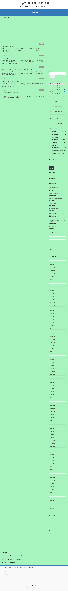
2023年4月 (52, 359)
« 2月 (50, 96)
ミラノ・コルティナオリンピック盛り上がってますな (57, 214)
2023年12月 (52, 336)
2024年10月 (52, 308)
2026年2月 (52, 262)
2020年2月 (52, 469)
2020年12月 (52, 440)
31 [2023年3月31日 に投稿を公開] (59, 93)
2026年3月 (52, 259)
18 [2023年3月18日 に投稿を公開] (62, 89)
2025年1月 (52, 299)
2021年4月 (52, 429)
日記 (51, 246)
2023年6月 (52, 354)
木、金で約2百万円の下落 (10, 93)
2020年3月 (52, 466)
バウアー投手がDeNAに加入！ (11, 81)
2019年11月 (52, 477)
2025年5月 (52, 288)
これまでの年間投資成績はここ (11, 562)
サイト (50, 523)
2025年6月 (52, 285)
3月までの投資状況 (8, 47)
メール (52, 515)
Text (51, 160)
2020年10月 (52, 446)
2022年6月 (52, 388)
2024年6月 (52, 319)
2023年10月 (52, 342)
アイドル (51, 235)
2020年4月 (52, 463)
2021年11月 (52, 408)
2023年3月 (52, 362)
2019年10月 (52, 480)
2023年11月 (52, 339)
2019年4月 (52, 498)
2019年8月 (52, 486)
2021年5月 (52, 426)
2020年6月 (52, 457)
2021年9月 (52, 414)
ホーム (4, 567)
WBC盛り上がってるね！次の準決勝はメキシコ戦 (17, 70)
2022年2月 (52, 400)
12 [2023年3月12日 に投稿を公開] (64, 87)
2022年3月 (52, 397)
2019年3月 (52, 501)
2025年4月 (52, 290)
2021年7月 (52, 420)
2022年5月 (52, 391)
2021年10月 (52, 411)
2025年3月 (52, 293)
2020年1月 (52, 472)
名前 (51, 508)
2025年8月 (52, 279)
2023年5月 (52, 357)
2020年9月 (52, 449)
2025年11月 (52, 270)
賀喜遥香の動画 (52, 226)
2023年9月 (52, 345)
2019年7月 (52, 489)
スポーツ (41, 55)
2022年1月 (52, 403)
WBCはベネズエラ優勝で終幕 (56, 123)
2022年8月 (52, 382)
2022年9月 (52, 380)
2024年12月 (52, 302)
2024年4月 (52, 325)
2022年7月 (52, 385)
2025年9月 (52, 276)
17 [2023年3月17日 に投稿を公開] (59, 89)
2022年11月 (52, 374)
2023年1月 (52, 368)
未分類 (51, 249)
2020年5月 (52, 460)
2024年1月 (52, 334)
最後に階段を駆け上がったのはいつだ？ (57, 112)
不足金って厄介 (52, 203)
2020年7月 (52, 454)
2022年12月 (52, 371)
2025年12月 (52, 267)
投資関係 (41, 43)
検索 (50, 71)
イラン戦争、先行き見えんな (56, 106)
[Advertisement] (34, 28)
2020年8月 (52, 452)
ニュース (51, 241)
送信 (51, 168)
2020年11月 (52, 443)
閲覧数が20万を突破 (54, 118)
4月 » (64, 96)
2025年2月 (52, 296)
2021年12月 (52, 405)
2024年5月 (52, 322)
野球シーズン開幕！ (54, 101)
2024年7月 (52, 316)
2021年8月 (52, 417)
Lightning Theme (34, 587)
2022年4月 (52, 394)
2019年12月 (52, 475)
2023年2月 (52, 365)
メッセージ (52, 531)
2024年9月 (52, 310)
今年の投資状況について (54, 208)
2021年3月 (52, 431)
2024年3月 (52, 328)
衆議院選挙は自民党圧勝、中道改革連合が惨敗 (57, 220)
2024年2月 (52, 331)
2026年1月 (52, 264)
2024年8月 (52, 313)
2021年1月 (52, 437)
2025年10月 (52, 273)
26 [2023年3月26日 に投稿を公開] (64, 91)
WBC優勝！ (5, 58)
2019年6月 (52, 492)
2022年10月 (52, 377)
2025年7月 (52, 282)
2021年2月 (52, 434)
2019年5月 (52, 495)
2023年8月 (52, 348)
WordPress (28, 587)
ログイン (51, 505)
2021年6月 (52, 423)
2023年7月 (52, 351)
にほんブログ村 (6, 574)
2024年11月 (52, 305)
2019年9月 (52, 483)
